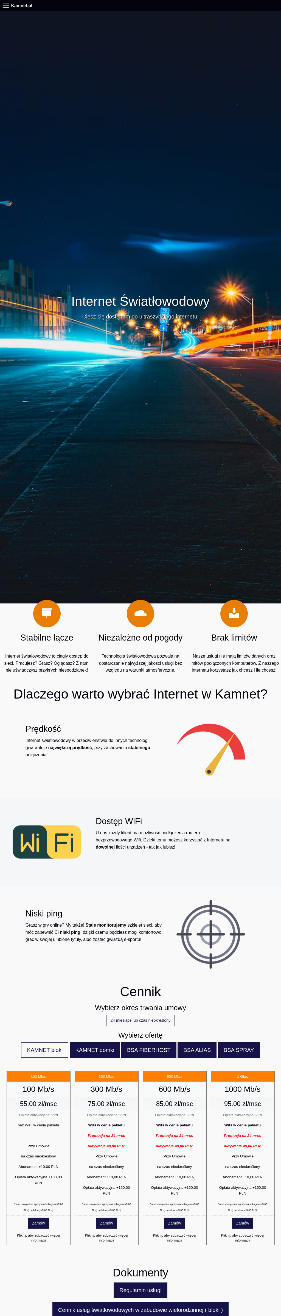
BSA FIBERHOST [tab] (149, 1050)
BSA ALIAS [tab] (197, 1050)
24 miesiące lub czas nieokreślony (140, 1020)
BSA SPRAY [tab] (239, 1050)
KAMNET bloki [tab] (45, 1050)
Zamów (38, 1223)
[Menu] (6, 6)
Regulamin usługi (140, 1290)
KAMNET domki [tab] (94, 1050)
